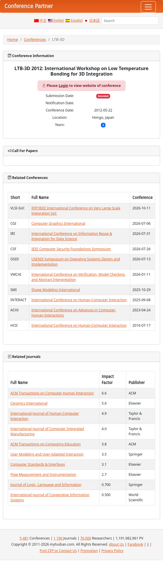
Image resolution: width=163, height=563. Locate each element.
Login (63, 85)
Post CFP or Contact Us (58, 550)
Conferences (35, 39)
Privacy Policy (112, 550)
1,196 (57, 538)
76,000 (85, 538)
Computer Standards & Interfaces (37, 464)
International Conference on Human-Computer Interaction (79, 299)
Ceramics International (28, 403)
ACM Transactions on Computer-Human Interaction (52, 393)
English (58, 21)
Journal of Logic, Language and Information (46, 484)
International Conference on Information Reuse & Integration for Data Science (72, 236)
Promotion (89, 550)
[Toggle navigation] (148, 7)
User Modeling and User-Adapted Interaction (47, 454)
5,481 (24, 538)
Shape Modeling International (56, 289)
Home (12, 39)
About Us (116, 544)
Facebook (135, 544)
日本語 (94, 21)
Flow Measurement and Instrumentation (43, 474)
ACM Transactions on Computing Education (45, 444)
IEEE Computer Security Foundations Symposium (71, 248)
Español (76, 21)
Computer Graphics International (58, 223)
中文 (43, 21)
